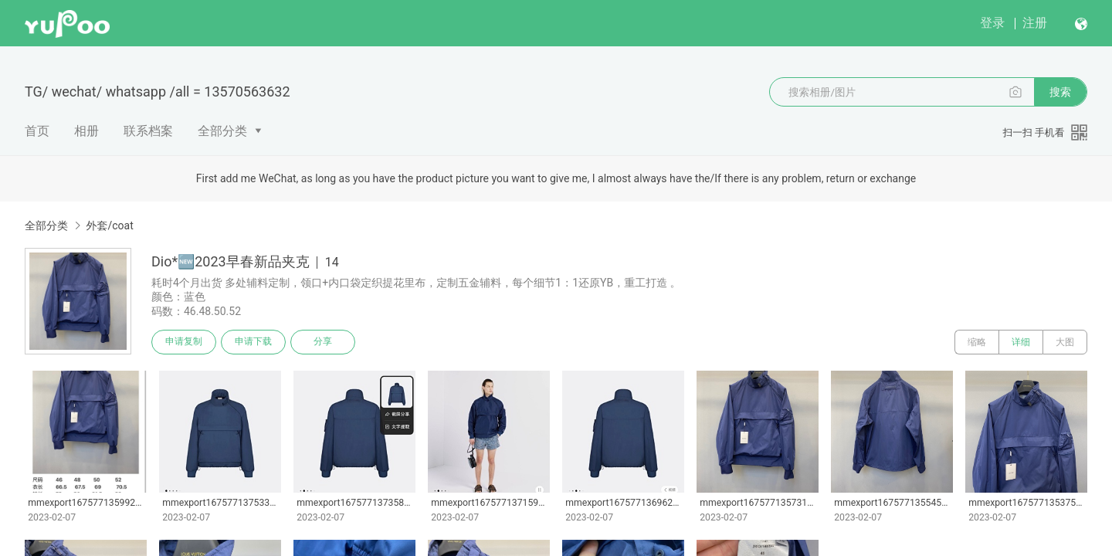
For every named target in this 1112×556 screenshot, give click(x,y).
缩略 (977, 342)
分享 (323, 342)
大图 (1065, 342)
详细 (1021, 342)
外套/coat (109, 225)
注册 (1034, 22)
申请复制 (183, 342)
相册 (86, 131)
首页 (37, 131)
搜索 (1060, 92)
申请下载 (253, 342)
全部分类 (222, 131)
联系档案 (148, 131)
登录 (992, 22)
